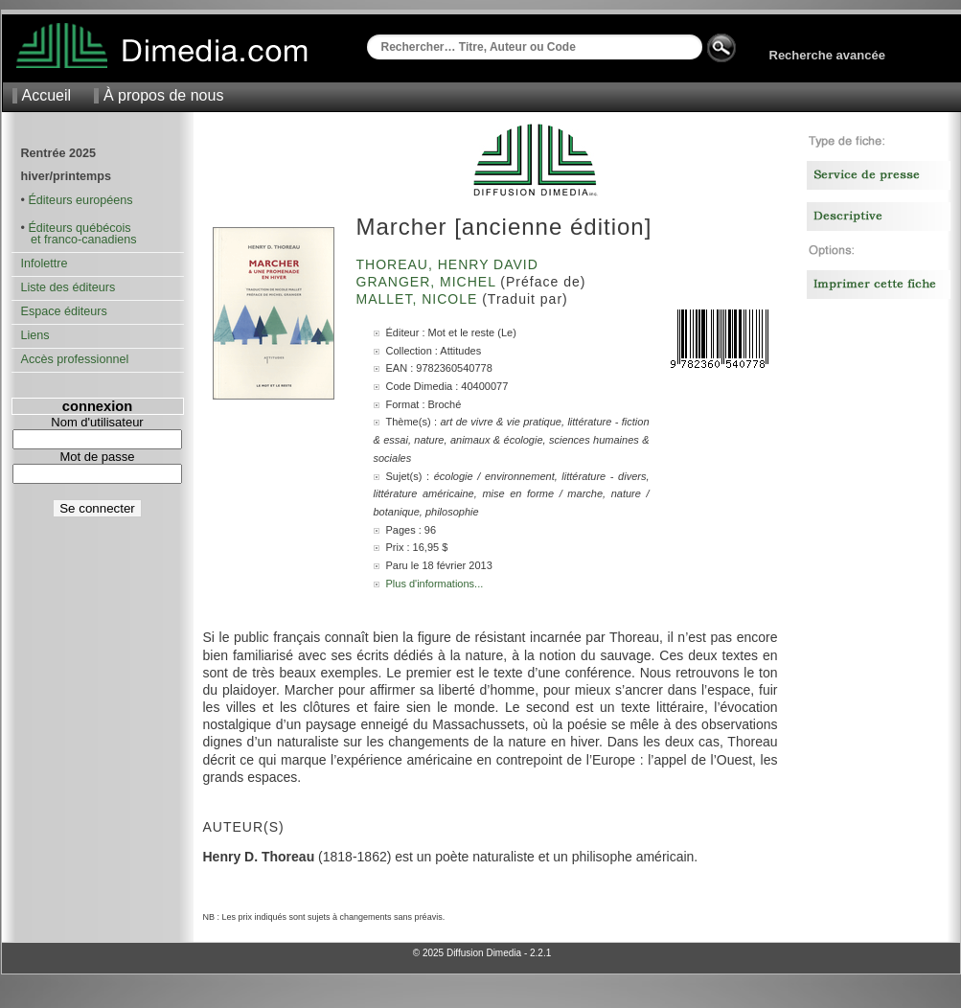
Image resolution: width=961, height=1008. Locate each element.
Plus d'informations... (435, 583)
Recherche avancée (827, 55)
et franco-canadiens (79, 239)
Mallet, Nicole (419, 299)
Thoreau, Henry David (449, 264)
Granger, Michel (428, 281)
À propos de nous (163, 95)
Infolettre (44, 263)
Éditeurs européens (80, 200)
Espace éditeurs (64, 311)
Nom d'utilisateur (97, 422)
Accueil (47, 95)
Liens (35, 335)
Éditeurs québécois (79, 228)
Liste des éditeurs (68, 287)
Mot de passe (96, 456)
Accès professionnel (75, 359)
